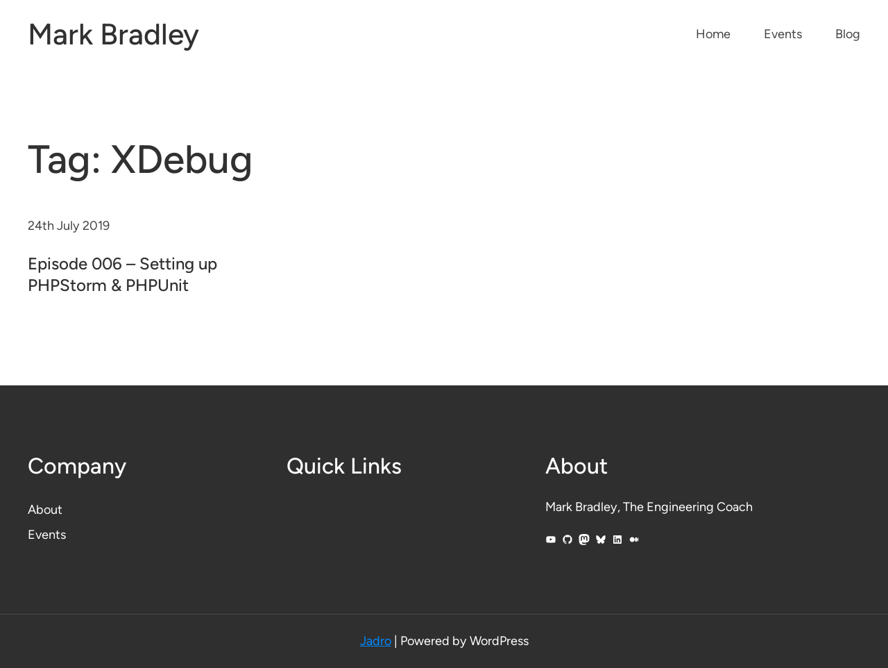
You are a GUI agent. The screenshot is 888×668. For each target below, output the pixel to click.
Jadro (375, 641)
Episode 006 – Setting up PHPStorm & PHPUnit (122, 274)
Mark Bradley (113, 34)
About (45, 509)
